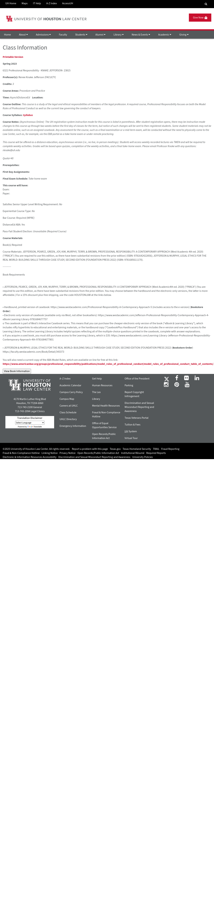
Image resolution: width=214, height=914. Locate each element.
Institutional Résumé (132, 453)
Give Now (200, 17)
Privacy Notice (68, 453)
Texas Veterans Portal (136, 418)
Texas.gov (115, 449)
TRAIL (156, 449)
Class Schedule (68, 412)
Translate (34, 426)
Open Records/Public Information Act (98, 453)
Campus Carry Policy (71, 392)
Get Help (97, 379)
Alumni (100, 35)
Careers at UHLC (69, 406)
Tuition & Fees (132, 424)
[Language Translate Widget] (30, 423)
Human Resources (102, 385)
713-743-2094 (22, 411)
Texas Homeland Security (137, 449)
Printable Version (13, 57)
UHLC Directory (68, 419)
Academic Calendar (70, 385)
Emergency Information (73, 426)
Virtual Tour (131, 438)
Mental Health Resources (106, 406)
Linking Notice (49, 453)
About (23, 35)
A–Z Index (65, 379)
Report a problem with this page (90, 449)
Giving (183, 35)
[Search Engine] (206, 4)
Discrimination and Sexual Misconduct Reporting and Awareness (139, 407)
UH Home (10, 3)
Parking (129, 385)
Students (81, 35)
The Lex (96, 392)
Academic (164, 35)
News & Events (141, 35)
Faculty (63, 35)
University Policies (142, 457)
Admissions (43, 35)
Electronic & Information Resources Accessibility (29, 457)
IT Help (37, 3)
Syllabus (28, 115)
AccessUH (67, 3)
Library (118, 35)
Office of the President (137, 379)
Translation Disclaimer (29, 418)
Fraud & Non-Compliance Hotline (21, 453)
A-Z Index (51, 3)
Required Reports (156, 453)
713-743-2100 (25, 407)
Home (7, 35)
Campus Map (67, 399)
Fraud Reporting (170, 449)
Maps (24, 3)
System (131, 431)
